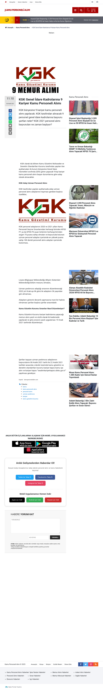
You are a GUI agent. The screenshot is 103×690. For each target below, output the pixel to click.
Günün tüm (91, 20)
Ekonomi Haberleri (13, 679)
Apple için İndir (17, 500)
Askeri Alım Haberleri (82, 672)
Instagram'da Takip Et (35, 483)
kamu (25, 387)
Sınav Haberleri (35, 676)
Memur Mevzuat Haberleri (62, 676)
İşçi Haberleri (34, 679)
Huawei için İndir (53, 500)
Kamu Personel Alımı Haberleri (18, 672)
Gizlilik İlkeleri (57, 664)
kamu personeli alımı (30, 389)
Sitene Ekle (38, 2)
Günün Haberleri (22, 2)
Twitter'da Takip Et (24, 477)
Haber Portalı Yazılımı (15, 687)
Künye (41, 664)
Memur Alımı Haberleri (61, 672)
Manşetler (12, 2)
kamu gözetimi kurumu (30, 399)
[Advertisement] (51, 48)
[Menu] (75, 10)
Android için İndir (35, 500)
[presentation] (11, 20)
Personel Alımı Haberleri (15, 676)
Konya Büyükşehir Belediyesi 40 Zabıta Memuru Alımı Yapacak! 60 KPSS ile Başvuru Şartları (49, 19)
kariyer (25, 396)
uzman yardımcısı (29, 394)
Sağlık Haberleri (81, 676)
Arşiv (31, 2)
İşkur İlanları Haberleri (37, 672)
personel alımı (27, 391)
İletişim (48, 664)
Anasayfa (34, 664)
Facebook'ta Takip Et (45, 477)
